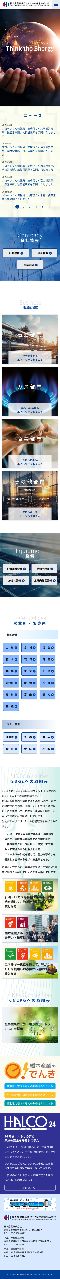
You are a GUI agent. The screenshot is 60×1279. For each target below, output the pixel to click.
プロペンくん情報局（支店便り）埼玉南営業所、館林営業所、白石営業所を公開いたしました (29, 151)
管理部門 (30, 490)
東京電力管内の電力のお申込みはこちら (30, 1086)
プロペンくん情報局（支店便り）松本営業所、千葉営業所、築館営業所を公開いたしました (29, 167)
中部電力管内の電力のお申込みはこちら (30, 1095)
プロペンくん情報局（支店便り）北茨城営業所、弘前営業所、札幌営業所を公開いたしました (29, 132)
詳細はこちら (30, 1188)
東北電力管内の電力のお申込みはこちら (30, 1103)
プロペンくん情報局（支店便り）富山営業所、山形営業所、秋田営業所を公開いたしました (29, 182)
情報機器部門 (16, 499)
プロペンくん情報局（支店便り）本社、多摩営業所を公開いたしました (29, 197)
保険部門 (44, 499)
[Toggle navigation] (56, 4)
